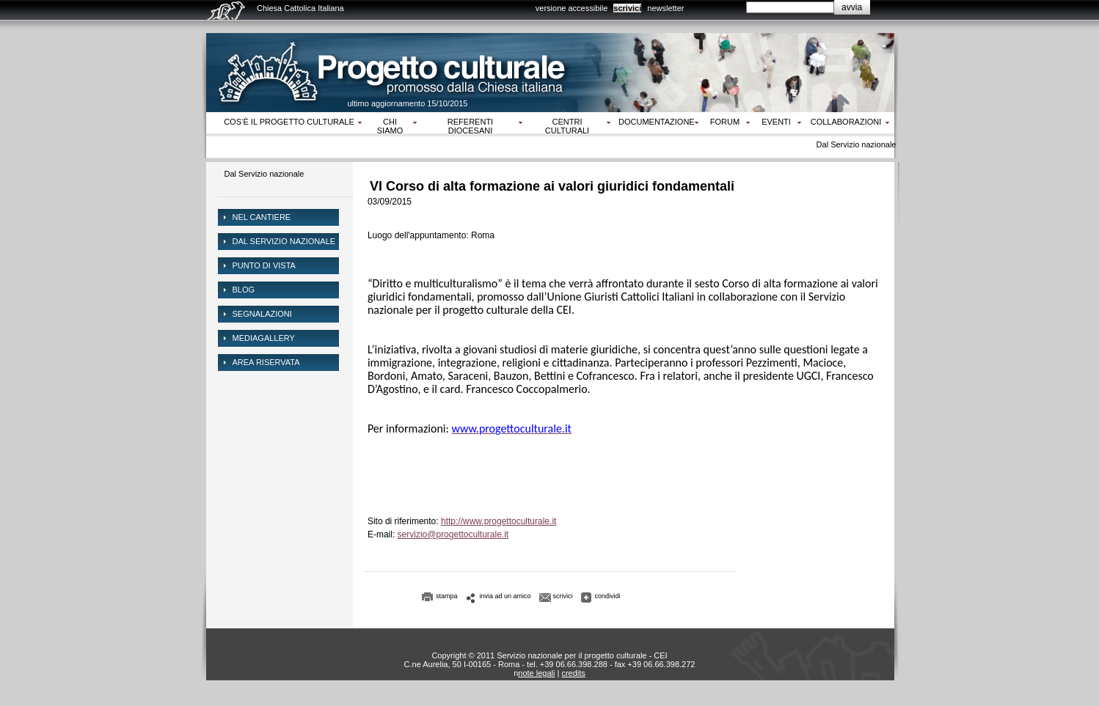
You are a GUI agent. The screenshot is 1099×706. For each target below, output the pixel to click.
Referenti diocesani (470, 126)
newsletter (665, 8)
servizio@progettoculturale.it (453, 534)
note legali (536, 673)
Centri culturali (567, 126)
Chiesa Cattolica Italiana (300, 8)
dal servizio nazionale (284, 241)
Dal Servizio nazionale (264, 173)
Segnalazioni (262, 313)
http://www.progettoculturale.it (498, 521)
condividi (608, 596)
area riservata (266, 362)
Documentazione (656, 121)
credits (573, 673)
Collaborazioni (846, 121)
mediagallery (264, 338)
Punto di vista (264, 265)
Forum (725, 121)
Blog (244, 289)
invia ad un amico (505, 596)
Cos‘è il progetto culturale (289, 121)
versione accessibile (571, 8)
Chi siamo (390, 126)
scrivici (627, 8)
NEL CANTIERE (262, 217)
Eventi (776, 121)
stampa (447, 596)
